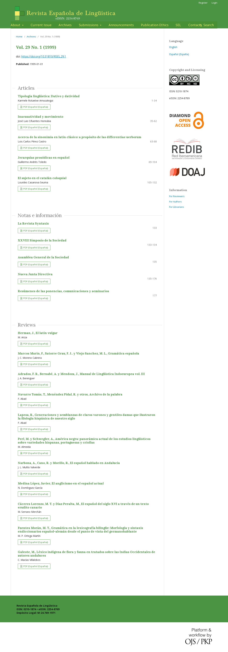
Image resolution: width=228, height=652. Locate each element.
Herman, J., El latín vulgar (38, 333)
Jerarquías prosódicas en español (43, 158)
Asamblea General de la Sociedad (43, 257)
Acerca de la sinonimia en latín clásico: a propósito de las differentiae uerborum (79, 137)
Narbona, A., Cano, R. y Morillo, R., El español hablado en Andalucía (69, 463)
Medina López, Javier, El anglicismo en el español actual (61, 483)
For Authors (175, 201)
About (16, 25)
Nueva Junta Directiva (35, 274)
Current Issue (41, 25)
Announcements (121, 25)
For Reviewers (177, 196)
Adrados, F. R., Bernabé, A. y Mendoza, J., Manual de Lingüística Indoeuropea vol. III (81, 374)
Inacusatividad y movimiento (40, 117)
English (173, 47)
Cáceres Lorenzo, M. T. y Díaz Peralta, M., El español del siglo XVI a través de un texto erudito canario (83, 505)
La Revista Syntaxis (33, 223)
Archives (65, 25)
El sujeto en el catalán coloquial (42, 178)
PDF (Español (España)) (35, 106)
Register (203, 2)
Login (214, 2)
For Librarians (176, 206)
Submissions (89, 25)
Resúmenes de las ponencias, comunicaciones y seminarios (63, 291)
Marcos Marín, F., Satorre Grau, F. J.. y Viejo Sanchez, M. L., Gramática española (78, 353)
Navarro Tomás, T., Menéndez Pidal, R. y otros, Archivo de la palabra (70, 394)
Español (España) (179, 54)
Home (19, 36)
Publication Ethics (155, 25)
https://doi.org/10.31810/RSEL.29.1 (43, 56)
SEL (178, 25)
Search (208, 25)
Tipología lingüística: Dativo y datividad (49, 96)
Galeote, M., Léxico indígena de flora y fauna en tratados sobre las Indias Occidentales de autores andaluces (86, 553)
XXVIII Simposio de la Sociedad (42, 240)
